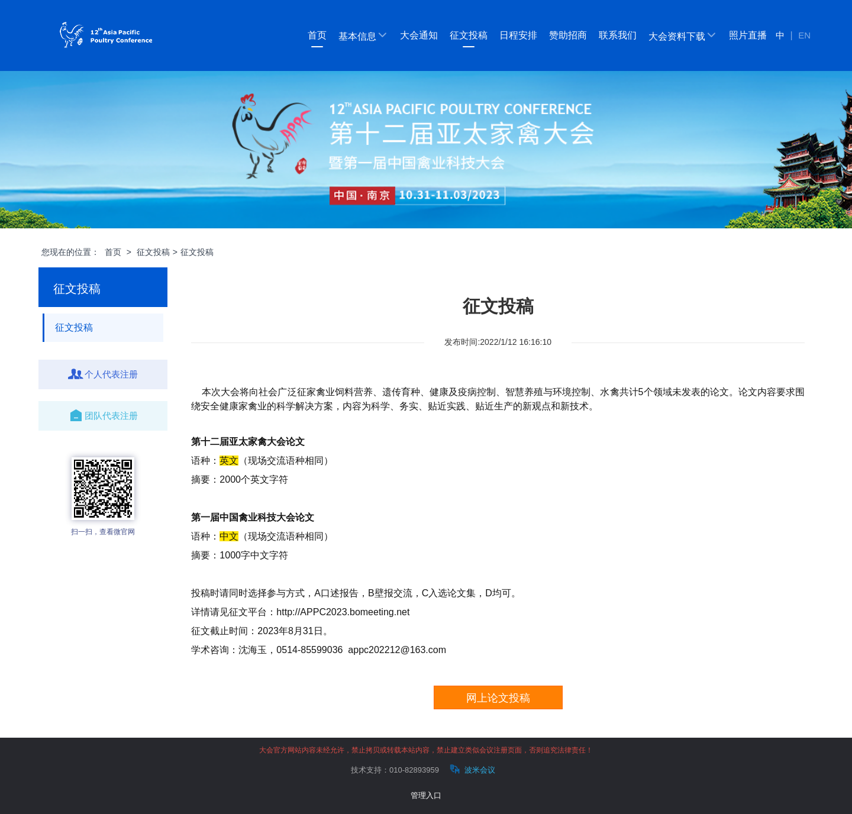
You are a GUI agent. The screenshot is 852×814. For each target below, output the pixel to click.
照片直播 (748, 35)
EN (804, 35)
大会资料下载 (682, 35)
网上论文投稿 (498, 698)
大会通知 (419, 35)
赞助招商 (568, 35)
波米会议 (471, 769)
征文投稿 (469, 35)
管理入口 (426, 795)
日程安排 (518, 35)
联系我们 (618, 35)
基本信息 (363, 35)
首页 (317, 35)
